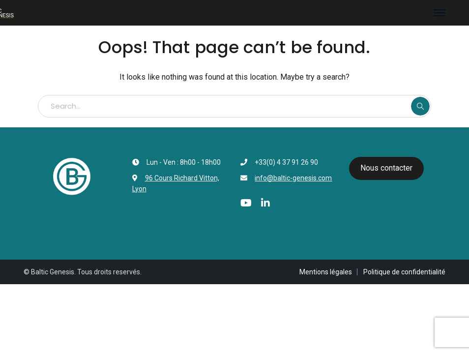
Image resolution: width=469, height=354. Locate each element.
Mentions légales (325, 272)
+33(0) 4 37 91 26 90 (286, 162)
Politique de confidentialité (404, 272)
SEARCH (420, 106)
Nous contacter (386, 168)
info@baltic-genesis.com (293, 178)
